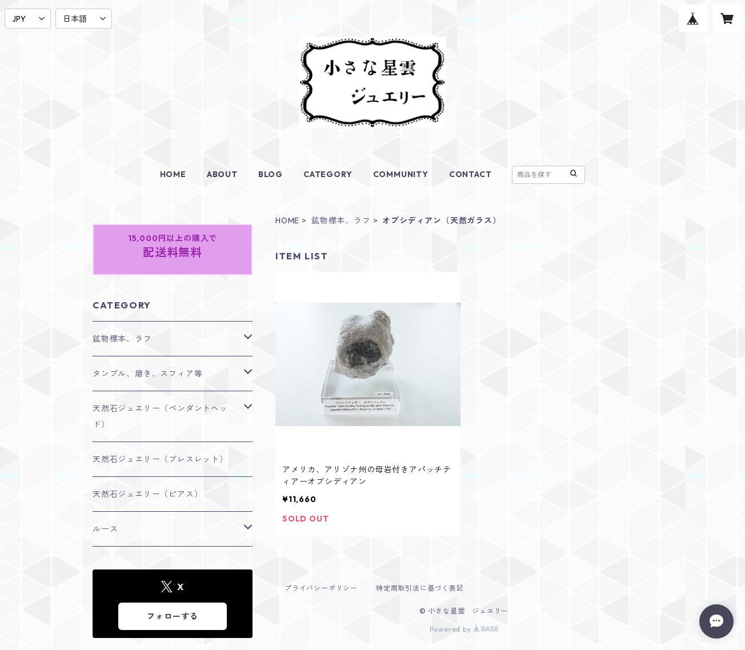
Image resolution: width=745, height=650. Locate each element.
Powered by (464, 629)
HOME (173, 174)
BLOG (270, 174)
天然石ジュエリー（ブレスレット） (160, 459)
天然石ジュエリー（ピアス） (147, 494)
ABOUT (222, 174)
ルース (105, 529)
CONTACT (470, 174)
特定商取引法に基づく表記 (420, 588)
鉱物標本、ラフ (341, 220)
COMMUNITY (400, 174)
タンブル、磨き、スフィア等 (147, 373)
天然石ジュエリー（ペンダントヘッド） (160, 416)
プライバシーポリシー (321, 588)
